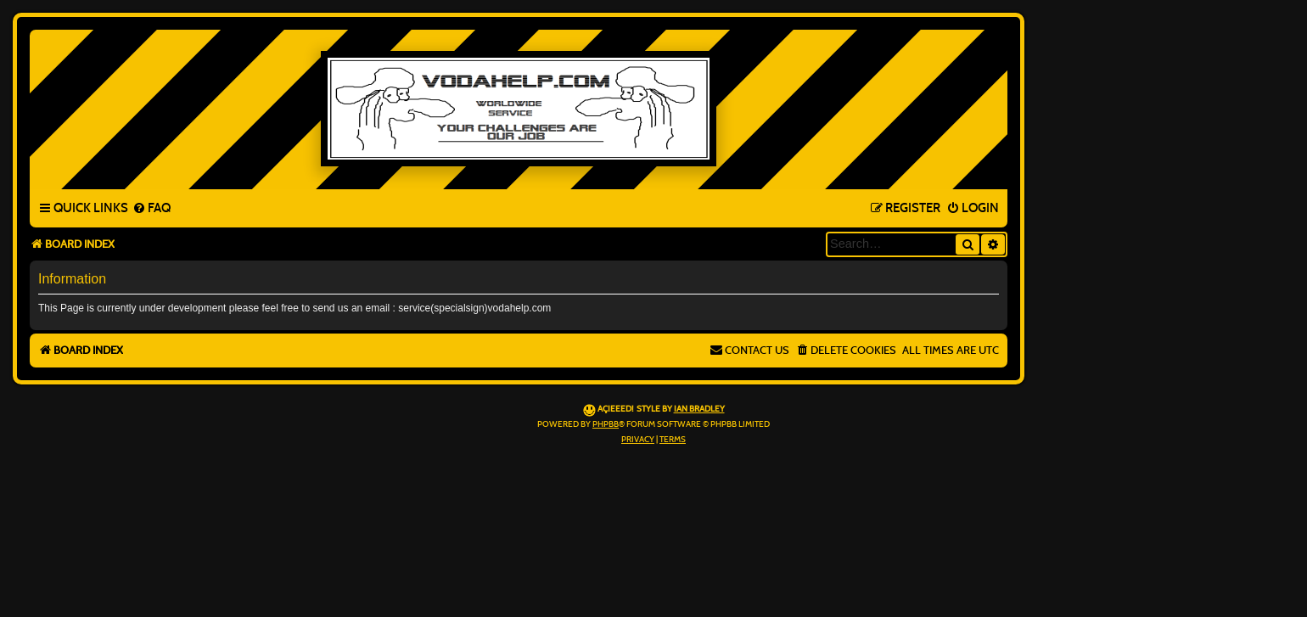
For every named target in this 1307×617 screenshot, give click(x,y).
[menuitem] (151, 208)
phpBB (605, 424)
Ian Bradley (699, 409)
